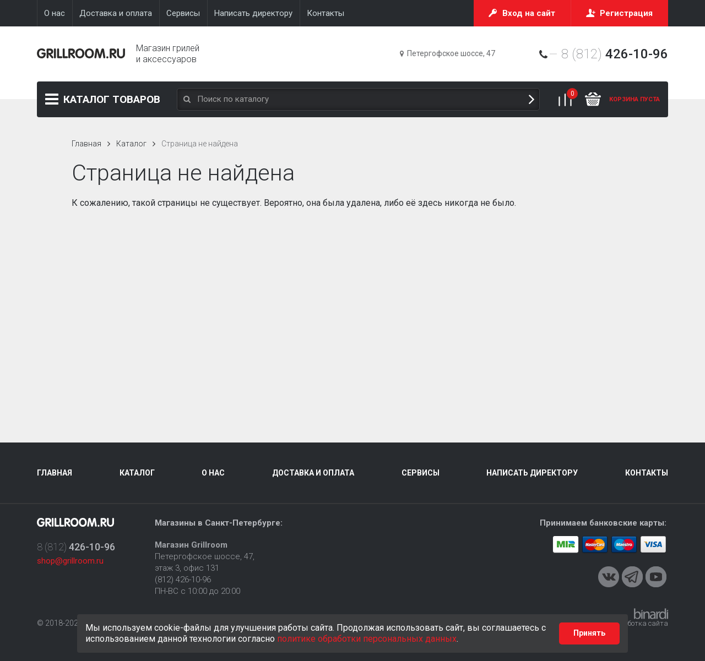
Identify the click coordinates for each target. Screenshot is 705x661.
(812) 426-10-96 (183, 579)
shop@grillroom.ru (70, 561)
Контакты (646, 472)
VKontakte (608, 576)
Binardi (651, 613)
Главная (86, 143)
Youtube (656, 576)
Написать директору (532, 472)
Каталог (111, 99)
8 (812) (614, 54)
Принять (589, 633)
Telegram (632, 576)
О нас (213, 472)
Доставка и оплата (313, 472)
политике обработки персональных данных (367, 638)
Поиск (531, 99)
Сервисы (421, 472)
